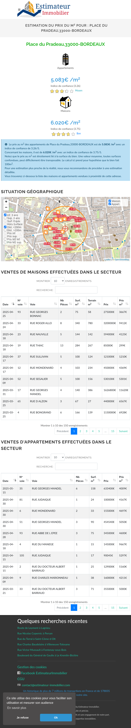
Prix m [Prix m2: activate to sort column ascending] (121, 302)
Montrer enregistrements (64, 280)
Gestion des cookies (32, 667)
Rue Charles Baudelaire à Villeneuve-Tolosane (43, 644)
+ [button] (6, 202)
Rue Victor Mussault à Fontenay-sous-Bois (41, 649)
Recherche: (66, 289)
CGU (20, 679)
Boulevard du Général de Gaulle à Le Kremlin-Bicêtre (47, 655)
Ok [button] (56, 717)
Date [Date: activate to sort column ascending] (5, 304)
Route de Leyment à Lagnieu (33, 627)
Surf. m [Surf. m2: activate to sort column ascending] (78, 302)
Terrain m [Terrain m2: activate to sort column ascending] (92, 302)
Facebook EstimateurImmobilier (43, 673)
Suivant (123, 431)
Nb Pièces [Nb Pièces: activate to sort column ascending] (64, 302)
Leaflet (107, 259)
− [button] (6, 208)
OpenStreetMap (121, 259)
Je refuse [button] (23, 717)
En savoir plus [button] (16, 707)
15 (112, 431)
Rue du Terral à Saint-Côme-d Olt (36, 638)
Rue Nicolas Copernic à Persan (34, 633)
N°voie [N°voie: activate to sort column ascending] (20, 302)
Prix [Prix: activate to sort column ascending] (106, 304)
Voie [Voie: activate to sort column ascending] (32, 304)
